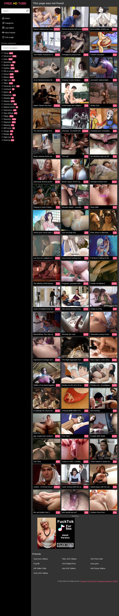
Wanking (7, 125)
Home (6, 18)
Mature (7, 77)
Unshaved (7, 89)
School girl (8, 56)
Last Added (8, 27)
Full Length (8, 37)
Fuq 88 (36, 564)
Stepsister (8, 119)
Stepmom (8, 122)
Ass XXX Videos (69, 568)
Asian (7, 59)
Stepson (8, 101)
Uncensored (9, 104)
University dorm (10, 86)
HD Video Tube (40, 568)
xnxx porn (94, 564)
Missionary (8, 95)
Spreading (8, 62)
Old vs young (9, 71)
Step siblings (9, 113)
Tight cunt (8, 80)
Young (7, 53)
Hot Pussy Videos (97, 568)
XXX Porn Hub (96, 559)
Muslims (7, 65)
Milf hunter (8, 128)
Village (7, 116)
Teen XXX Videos (69, 559)
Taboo (7, 83)
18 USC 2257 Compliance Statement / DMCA (103, 581)
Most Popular (8, 32)
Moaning (7, 140)
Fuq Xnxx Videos (41, 559)
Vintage (7, 131)
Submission (8, 110)
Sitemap (83, 581)
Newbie (6, 134)
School (7, 74)
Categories (8, 23)
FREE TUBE (15, 3)
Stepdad (7, 98)
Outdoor (8, 68)
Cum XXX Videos (41, 573)
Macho (6, 92)
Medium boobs (9, 107)
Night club (7, 137)
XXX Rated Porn (69, 564)
